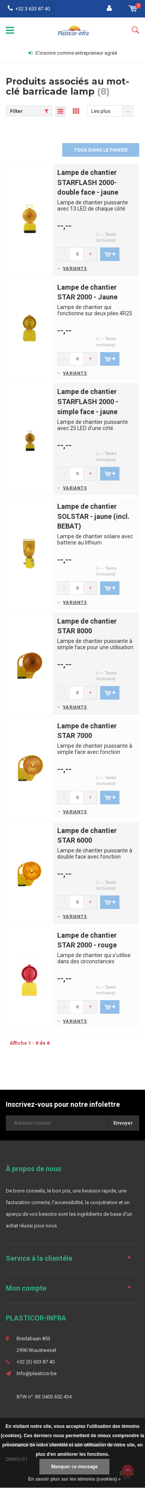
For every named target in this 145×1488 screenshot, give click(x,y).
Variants (75, 268)
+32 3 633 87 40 (29, 9)
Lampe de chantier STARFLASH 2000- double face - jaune (87, 182)
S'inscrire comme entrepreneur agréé (72, 53)
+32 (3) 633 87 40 (36, 1362)
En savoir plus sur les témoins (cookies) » (74, 1479)
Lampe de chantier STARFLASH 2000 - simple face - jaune (87, 401)
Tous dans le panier (101, 150)
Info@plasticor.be (36, 1373)
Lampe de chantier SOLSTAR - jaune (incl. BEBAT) (93, 516)
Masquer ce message (74, 1466)
